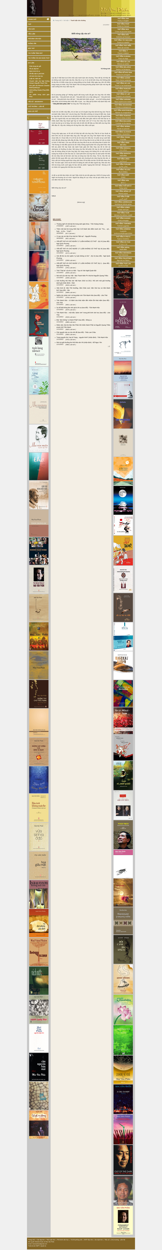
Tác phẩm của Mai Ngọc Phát (39, 58)
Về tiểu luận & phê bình (36, 73)
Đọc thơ (31, 48)
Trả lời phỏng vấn (76, 1240)
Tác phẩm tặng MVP (35, 53)
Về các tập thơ (33, 68)
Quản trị (43, 1246)
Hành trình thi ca (34, 71)
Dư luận (31, 63)
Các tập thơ (41, 1240)
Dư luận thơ (99, 1240)
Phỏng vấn (32, 43)
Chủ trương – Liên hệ (36, 106)
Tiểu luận (31, 34)
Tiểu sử (107, 1240)
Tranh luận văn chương (78, 20)
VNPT (38, 1246)
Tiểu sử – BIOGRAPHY (35, 101)
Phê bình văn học (34, 38)
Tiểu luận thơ (50, 1240)
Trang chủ (32, 19)
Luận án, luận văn (35, 78)
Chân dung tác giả (35, 66)
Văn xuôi (31, 29)
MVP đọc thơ (88, 1240)
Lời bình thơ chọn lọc (36, 76)
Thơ (29, 24)
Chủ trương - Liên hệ (118, 1240)
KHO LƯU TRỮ (33, 111)
